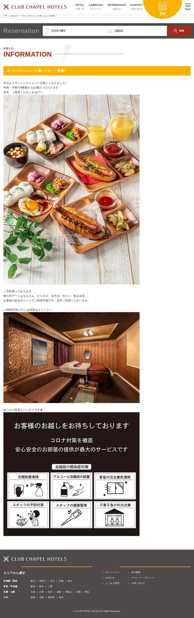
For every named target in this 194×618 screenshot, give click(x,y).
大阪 (33, 592)
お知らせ (116, 9)
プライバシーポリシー (142, 577)
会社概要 (135, 572)
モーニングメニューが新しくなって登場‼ (38, 16)
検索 (181, 30)
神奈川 (42, 581)
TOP (5, 16)
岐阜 (41, 586)
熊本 (61, 597)
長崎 (41, 597)
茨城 (61, 581)
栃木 (70, 581)
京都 (78, 592)
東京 (33, 581)
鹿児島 (51, 597)
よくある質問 (112, 583)
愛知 (33, 586)
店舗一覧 (80, 9)
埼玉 (52, 581)
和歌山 (68, 592)
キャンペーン (96, 9)
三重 (50, 586)
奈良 (50, 592)
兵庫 (41, 592)
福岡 (33, 597)
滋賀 (59, 592)
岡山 (87, 592)
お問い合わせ (136, 9)
